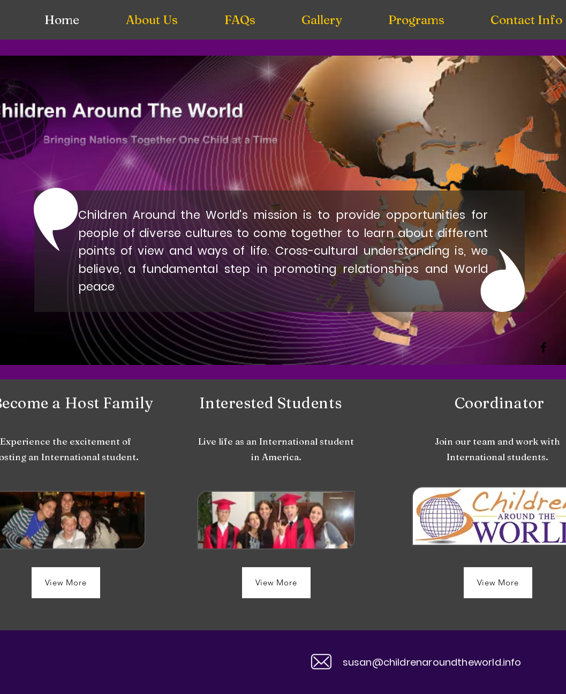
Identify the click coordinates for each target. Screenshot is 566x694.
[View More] (66, 582)
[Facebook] (543, 347)
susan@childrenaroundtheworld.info (432, 662)
